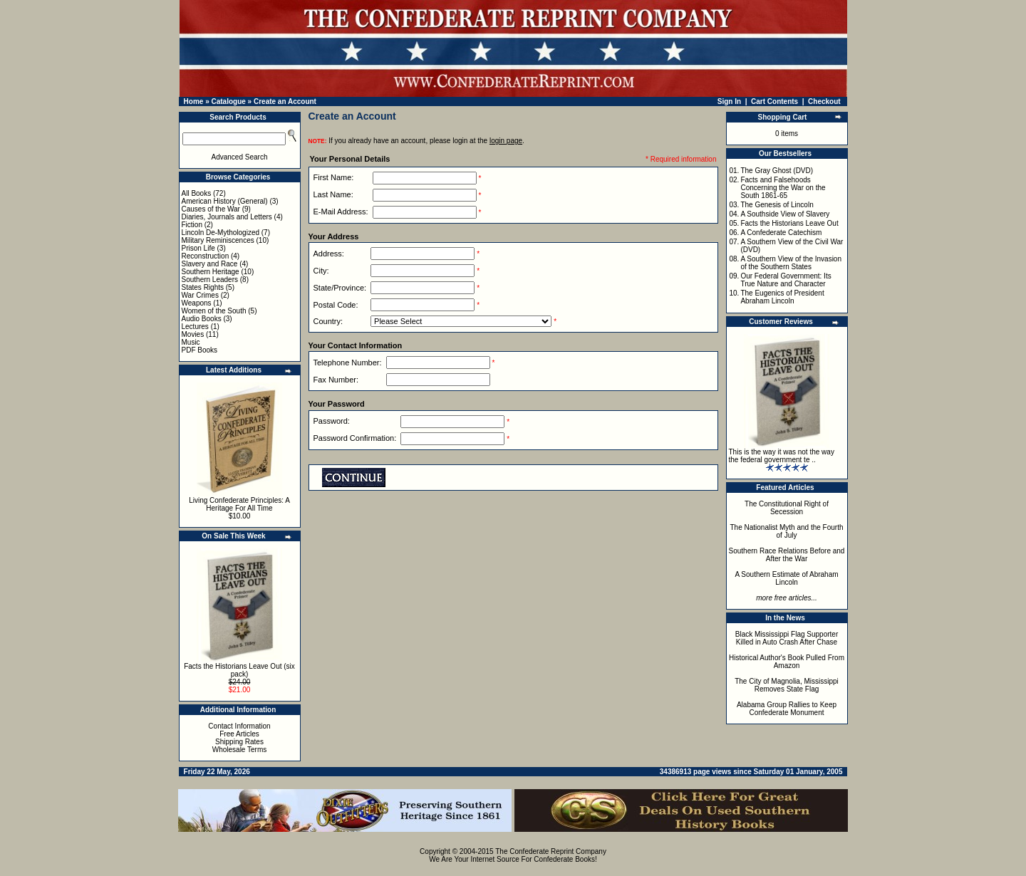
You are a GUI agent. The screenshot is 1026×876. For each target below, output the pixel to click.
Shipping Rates (239, 742)
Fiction (192, 225)
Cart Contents (774, 101)
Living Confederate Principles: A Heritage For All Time (239, 504)
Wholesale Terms (239, 750)
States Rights (203, 287)
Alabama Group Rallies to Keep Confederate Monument (786, 708)
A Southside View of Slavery (784, 214)
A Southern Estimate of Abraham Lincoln (786, 578)
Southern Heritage (210, 272)
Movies (193, 334)
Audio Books (202, 319)
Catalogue (228, 101)
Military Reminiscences (218, 240)
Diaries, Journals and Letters (227, 217)
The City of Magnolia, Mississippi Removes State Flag (787, 685)
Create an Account (285, 101)
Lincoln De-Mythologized (221, 232)
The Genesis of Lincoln (776, 205)
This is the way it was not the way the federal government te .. (781, 456)
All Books (197, 193)
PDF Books (200, 350)
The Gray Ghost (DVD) (776, 170)
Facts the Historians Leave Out (789, 223)
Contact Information (239, 726)
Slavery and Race (210, 264)
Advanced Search (240, 157)
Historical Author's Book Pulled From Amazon (786, 661)
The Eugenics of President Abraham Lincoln (782, 297)
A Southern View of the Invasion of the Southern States (790, 263)
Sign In (729, 101)
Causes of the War (211, 209)
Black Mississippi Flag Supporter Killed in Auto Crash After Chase (787, 638)
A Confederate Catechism (781, 232)
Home (194, 101)
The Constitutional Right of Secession (787, 508)
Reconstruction (205, 256)
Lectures (195, 326)
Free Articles (239, 734)
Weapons (197, 303)
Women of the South (214, 311)
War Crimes (200, 295)
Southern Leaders (210, 279)
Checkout (824, 101)
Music (191, 342)
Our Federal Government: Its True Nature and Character (785, 280)
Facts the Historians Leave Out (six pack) (239, 670)
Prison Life (198, 248)
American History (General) (225, 201)
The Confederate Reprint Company (550, 851)
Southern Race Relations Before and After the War (787, 555)
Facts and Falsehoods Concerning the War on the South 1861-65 (782, 187)
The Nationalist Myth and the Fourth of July (787, 531)
